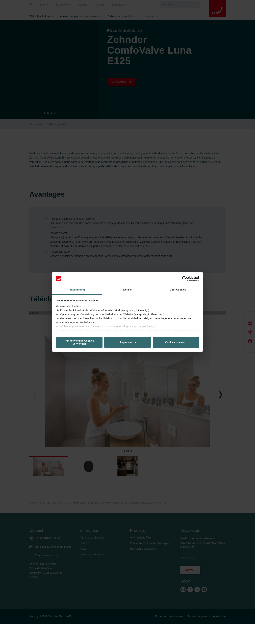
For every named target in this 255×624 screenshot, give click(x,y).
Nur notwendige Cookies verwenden (79, 342)
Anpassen (128, 342)
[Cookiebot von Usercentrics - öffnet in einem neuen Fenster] (184, 278)
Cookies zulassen (175, 342)
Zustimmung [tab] (77, 289)
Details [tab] (127, 289)
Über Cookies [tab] (178, 289)
